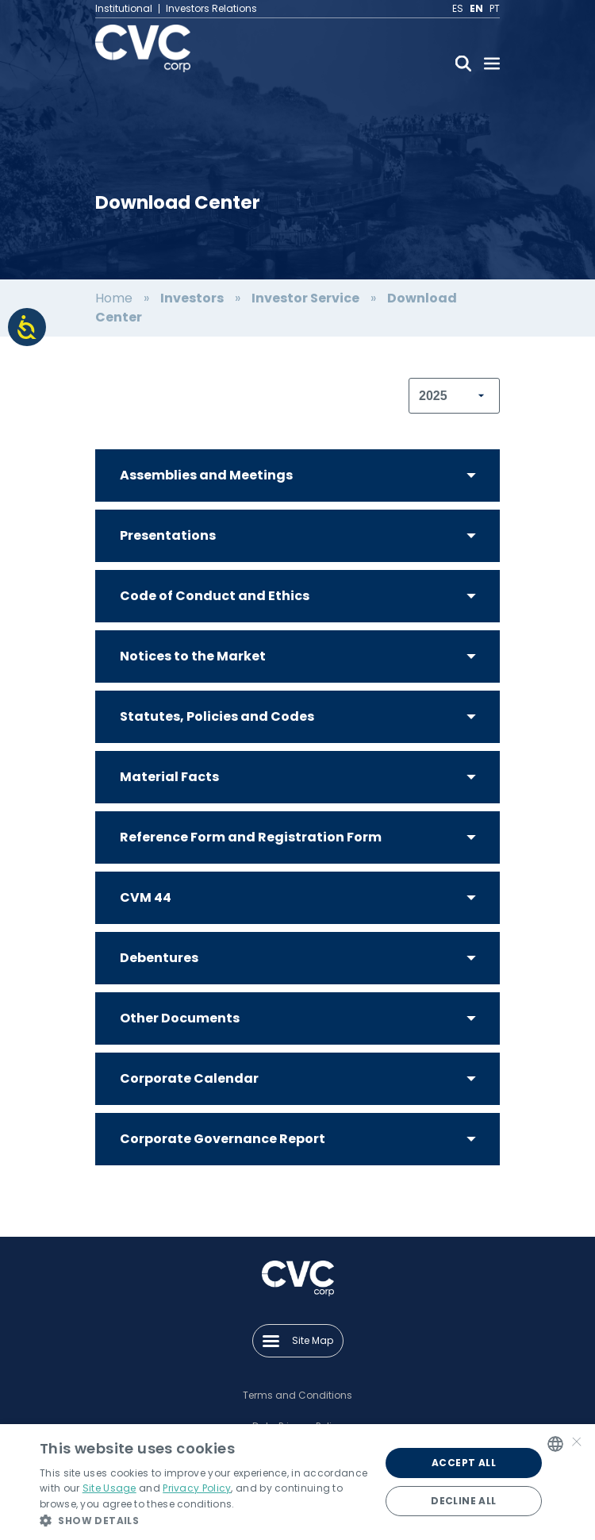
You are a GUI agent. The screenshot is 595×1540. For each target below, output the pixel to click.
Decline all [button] (463, 1500)
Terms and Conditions (297, 1395)
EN (476, 8)
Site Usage (109, 1488)
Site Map (298, 1340)
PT (494, 8)
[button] (205, 1520)
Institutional (123, 8)
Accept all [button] (464, 1462)
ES (457, 8)
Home (113, 298)
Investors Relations (211, 8)
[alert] (297, 1482)
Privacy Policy (197, 1488)
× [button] (576, 1444)
